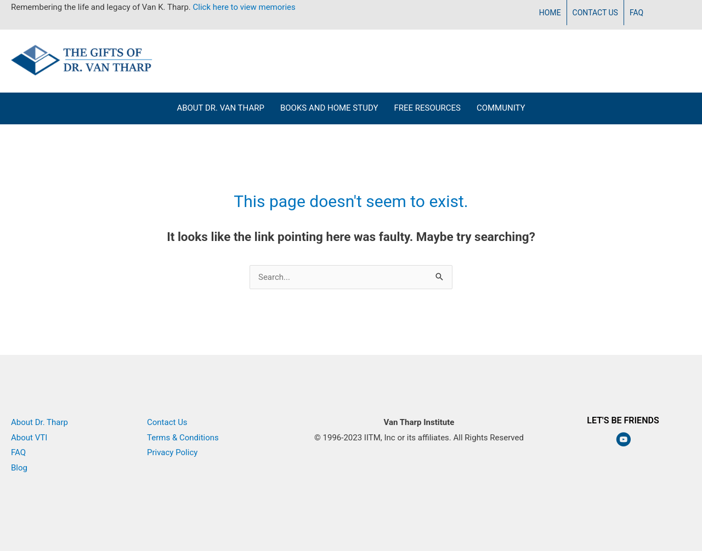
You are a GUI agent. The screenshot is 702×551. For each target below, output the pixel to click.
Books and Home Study (329, 108)
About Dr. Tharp (39, 422)
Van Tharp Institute (419, 452)
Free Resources (427, 108)
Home (550, 12)
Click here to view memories (244, 7)
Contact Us (595, 12)
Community (501, 108)
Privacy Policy (172, 452)
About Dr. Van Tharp (220, 108)
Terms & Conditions (183, 438)
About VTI (29, 438)
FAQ (636, 12)
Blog (19, 468)
